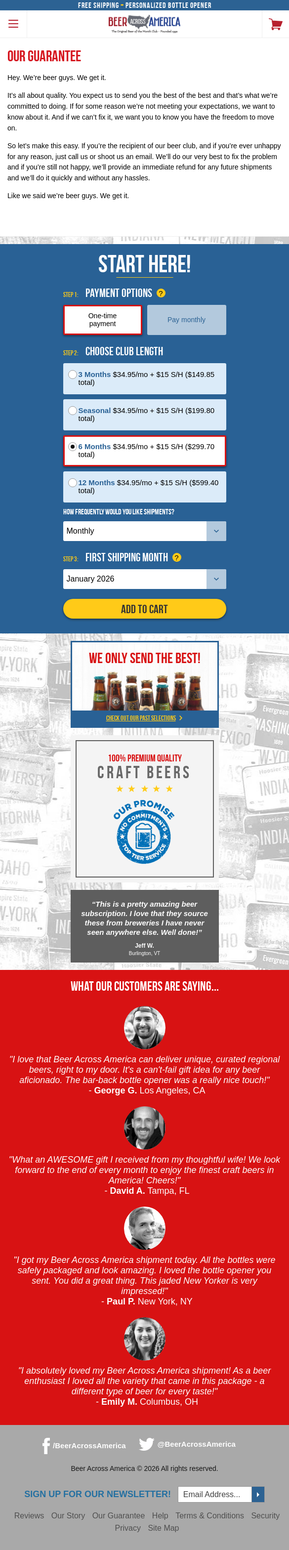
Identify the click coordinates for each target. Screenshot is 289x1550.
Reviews (29, 1515)
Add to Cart (144, 609)
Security (265, 1515)
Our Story (68, 1515)
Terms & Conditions (209, 1515)
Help (160, 1515)
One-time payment (102, 319)
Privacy (127, 1528)
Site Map (163, 1528)
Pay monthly (186, 320)
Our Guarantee (118, 1515)
